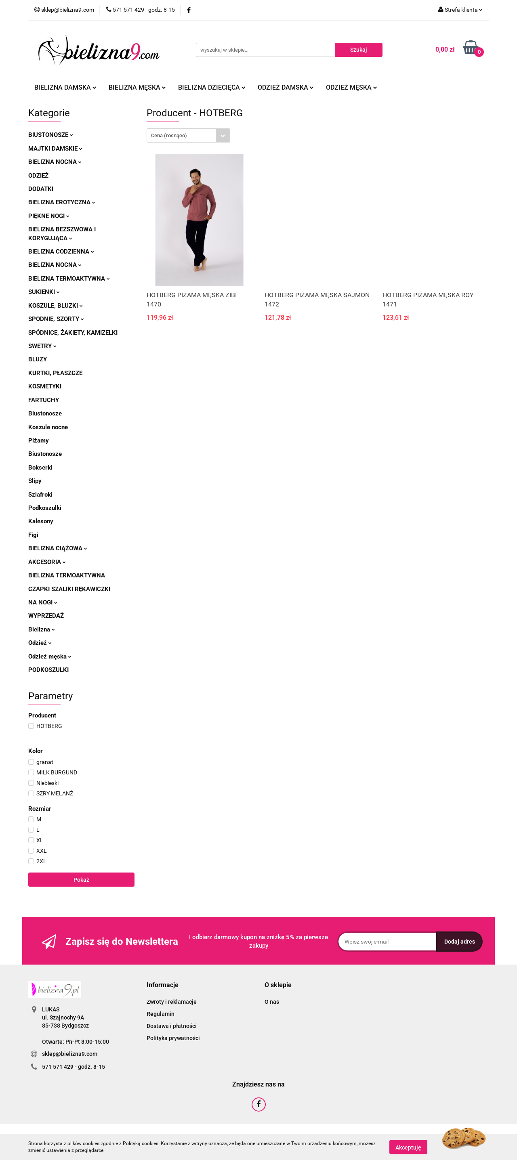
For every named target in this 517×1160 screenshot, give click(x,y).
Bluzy (37, 359)
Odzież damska (286, 87)
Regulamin (160, 1014)
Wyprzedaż (46, 615)
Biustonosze (50, 134)
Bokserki (40, 467)
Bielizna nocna (55, 162)
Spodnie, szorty (56, 319)
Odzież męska (351, 87)
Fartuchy (43, 400)
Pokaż (81, 880)
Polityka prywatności (173, 1038)
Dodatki (40, 189)
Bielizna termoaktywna (69, 278)
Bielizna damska (65, 87)
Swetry (42, 346)
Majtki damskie (55, 148)
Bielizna (41, 629)
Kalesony (40, 521)
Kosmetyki (44, 386)
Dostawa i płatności (172, 1026)
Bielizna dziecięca (212, 87)
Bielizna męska (137, 87)
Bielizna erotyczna (61, 202)
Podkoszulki (44, 508)
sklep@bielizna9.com (69, 1054)
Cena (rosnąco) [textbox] (169, 135)
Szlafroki (40, 494)
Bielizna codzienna (61, 251)
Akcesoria (47, 562)
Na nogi (42, 602)
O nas (272, 1001)
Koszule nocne (48, 427)
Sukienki (44, 292)
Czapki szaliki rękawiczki (69, 589)
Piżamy (38, 440)
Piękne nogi (48, 216)
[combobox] (188, 135)
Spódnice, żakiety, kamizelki (73, 332)
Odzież (38, 175)
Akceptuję (408, 1147)
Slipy (35, 481)
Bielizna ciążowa (57, 548)
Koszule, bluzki (55, 305)
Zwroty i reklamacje (172, 1001)
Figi (33, 535)
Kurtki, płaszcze (55, 373)
